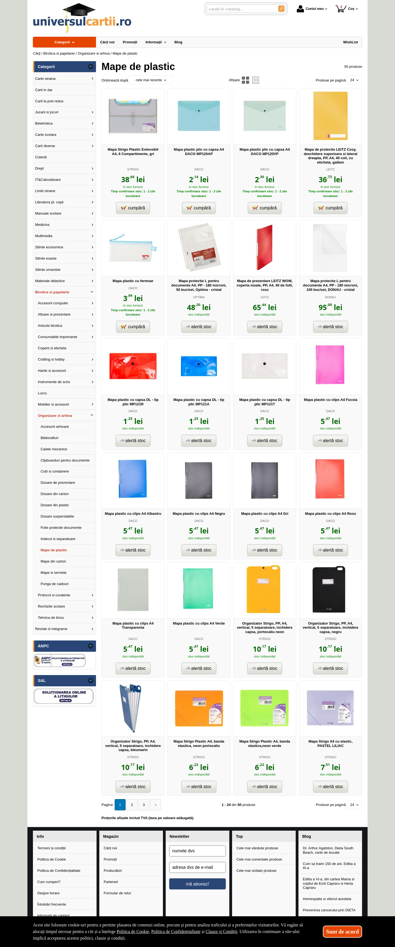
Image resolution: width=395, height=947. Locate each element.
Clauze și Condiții (222, 931)
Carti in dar (44, 90)
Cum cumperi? (49, 882)
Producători (113, 871)
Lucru (42, 393)
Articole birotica (50, 326)
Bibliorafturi (49, 438)
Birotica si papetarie (52, 292)
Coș (344, 8)
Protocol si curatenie (54, 595)
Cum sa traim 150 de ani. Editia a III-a (329, 866)
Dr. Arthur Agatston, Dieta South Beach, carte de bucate (328, 850)
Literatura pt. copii (49, 202)
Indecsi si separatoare (58, 539)
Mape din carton (53, 561)
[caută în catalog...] (240, 8)
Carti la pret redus (49, 101)
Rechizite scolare (51, 606)
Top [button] (239, 836)
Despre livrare (48, 893)
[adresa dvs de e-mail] (197, 867)
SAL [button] (42, 680)
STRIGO (133, 169)
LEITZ (330, 169)
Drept (39, 168)
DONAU (330, 297)
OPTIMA (199, 297)
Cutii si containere (55, 471)
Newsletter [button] (179, 836)
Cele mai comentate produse (259, 859)
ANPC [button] (43, 646)
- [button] (90, 66)
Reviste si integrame (51, 629)
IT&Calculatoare (48, 180)
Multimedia (43, 236)
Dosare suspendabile (57, 516)
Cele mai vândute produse (257, 848)
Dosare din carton (55, 494)
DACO (198, 169)
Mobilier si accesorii (53, 404)
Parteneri (111, 882)
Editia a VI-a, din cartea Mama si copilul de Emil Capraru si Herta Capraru (328, 883)
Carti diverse (45, 146)
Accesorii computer (53, 303)
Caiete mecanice (54, 449)
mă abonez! (197, 883)
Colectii (41, 157)
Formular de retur (117, 893)
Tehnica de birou (51, 618)
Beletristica (44, 123)
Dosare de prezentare (58, 482)
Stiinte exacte (46, 258)
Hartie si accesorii (52, 371)
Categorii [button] (46, 66)
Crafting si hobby (51, 359)
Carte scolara (45, 135)
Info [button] (40, 836)
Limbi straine (45, 191)
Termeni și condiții (51, 848)
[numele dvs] (197, 850)
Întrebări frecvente (51, 904)
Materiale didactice (50, 281)
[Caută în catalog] (281, 8)
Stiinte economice (49, 247)
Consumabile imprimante (57, 337)
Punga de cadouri (55, 584)
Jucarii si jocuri (46, 112)
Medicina (42, 225)
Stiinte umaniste (48, 270)
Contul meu (310, 8)
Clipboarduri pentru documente (65, 460)
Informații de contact (53, 916)
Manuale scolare (48, 213)
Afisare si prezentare (54, 314)
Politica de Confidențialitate (58, 871)
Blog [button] (306, 836)
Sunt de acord (342, 932)
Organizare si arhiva (55, 416)
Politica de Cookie (51, 859)
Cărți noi (110, 848)
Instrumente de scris (54, 382)
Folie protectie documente (61, 528)
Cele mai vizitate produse (256, 871)
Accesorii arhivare (55, 427)
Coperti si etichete (52, 348)
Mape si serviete (54, 573)
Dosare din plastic (55, 505)
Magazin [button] (111, 836)
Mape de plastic (54, 550)
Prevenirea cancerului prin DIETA (329, 910)
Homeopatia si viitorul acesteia (327, 899)
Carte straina (45, 79)
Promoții (110, 859)
